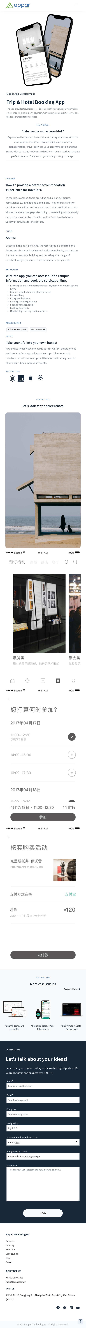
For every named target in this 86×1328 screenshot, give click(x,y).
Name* (9, 1081)
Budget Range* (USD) (17, 1151)
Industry (10, 1245)
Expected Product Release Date (21, 1137)
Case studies (12, 1253)
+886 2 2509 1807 (14, 1277)
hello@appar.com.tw (16, 1281)
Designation (12, 1123)
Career (9, 1262)
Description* (12, 1165)
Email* (9, 1095)
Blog (8, 1257)
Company (11, 1109)
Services (10, 1240)
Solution (10, 1249)
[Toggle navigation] (76, 5)
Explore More (72, 989)
